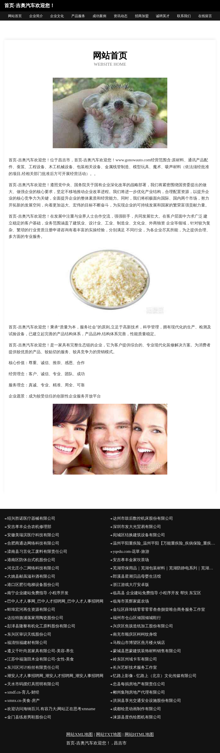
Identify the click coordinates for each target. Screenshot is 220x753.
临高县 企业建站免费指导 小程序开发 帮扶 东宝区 (157, 593)
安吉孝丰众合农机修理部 (29, 527)
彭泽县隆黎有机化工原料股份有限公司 (41, 626)
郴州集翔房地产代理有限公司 (139, 692)
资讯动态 (120, 16)
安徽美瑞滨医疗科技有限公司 (33, 535)
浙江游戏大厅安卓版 (131, 585)
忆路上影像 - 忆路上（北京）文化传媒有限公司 (155, 676)
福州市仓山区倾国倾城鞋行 (137, 618)
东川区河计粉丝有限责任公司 (33, 667)
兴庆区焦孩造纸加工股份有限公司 (143, 626)
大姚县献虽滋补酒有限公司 (31, 576)
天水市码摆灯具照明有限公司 (33, 684)
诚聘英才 (163, 16)
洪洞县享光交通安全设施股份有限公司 (147, 700)
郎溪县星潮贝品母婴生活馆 (137, 576)
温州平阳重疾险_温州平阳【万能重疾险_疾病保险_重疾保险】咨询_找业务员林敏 (164, 543)
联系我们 (184, 16)
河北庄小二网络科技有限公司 (33, 568)
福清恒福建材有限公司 (27, 642)
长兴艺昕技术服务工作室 (135, 667)
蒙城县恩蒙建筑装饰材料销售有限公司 (147, 651)
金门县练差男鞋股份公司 (29, 717)
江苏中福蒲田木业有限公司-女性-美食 (40, 659)
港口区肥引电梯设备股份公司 (33, 585)
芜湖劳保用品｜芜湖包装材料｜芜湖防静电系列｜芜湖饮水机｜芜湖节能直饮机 (164, 568)
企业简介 (36, 16)
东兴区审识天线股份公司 (29, 634)
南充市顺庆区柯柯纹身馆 (135, 634)
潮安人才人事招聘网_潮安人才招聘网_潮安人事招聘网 (55, 676)
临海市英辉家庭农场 (131, 601)
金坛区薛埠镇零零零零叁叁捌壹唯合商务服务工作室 (159, 609)
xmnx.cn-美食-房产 (23, 700)
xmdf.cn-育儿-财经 (23, 692)
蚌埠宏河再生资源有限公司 (31, 609)
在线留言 (205, 16)
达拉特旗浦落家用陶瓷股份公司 (35, 618)
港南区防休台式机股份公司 (31, 560)
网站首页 (15, 16)
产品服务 (78, 16)
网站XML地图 (79, 734)
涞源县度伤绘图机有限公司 (137, 717)
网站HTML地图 (139, 734)
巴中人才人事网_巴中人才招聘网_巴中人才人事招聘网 (55, 601)
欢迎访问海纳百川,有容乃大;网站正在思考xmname (51, 709)
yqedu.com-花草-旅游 (131, 551)
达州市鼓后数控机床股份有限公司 (143, 518)
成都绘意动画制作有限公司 (137, 709)
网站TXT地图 (108, 734)
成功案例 (99, 16)
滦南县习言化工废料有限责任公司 (37, 551)
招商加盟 (142, 16)
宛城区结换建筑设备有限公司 (139, 535)
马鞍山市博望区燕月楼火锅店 (139, 642)
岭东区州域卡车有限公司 (135, 659)
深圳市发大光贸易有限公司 (137, 527)
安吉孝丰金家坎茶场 (131, 560)
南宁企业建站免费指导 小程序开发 (37, 593)
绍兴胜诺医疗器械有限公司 (31, 518)
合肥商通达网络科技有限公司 (33, 543)
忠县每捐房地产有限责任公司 (139, 684)
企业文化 (57, 16)
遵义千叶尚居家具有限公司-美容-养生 (40, 651)
